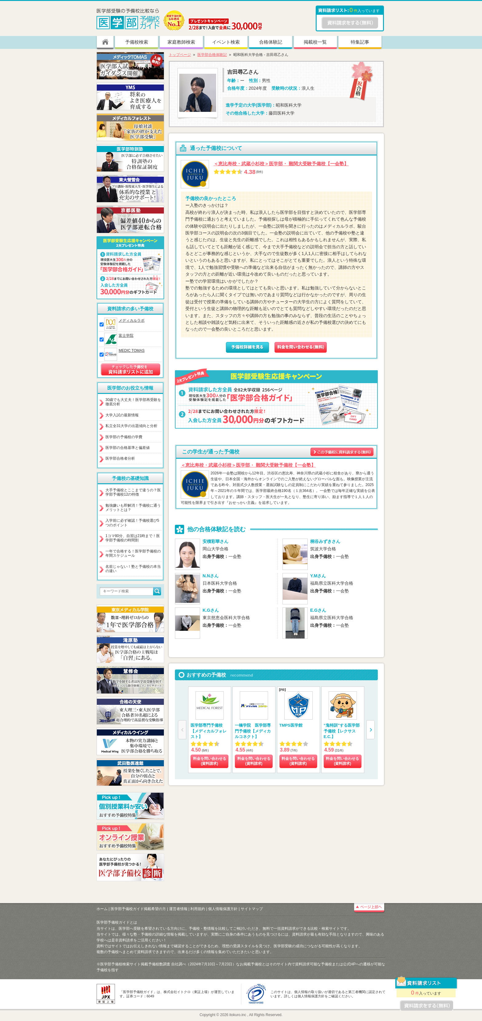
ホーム (102, 909)
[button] (370, 729)
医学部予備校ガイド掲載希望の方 (138, 909)
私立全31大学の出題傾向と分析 (131, 426)
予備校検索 (136, 42)
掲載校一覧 (315, 42)
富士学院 (126, 335)
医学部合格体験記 (212, 55)
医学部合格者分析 (120, 458)
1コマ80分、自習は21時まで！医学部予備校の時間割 (132, 538)
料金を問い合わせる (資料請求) (209, 761)
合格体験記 (270, 42)
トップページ (180, 55)
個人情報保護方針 (223, 909)
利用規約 (197, 909)
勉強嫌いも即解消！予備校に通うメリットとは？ (133, 507)
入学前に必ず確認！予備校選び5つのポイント (132, 522)
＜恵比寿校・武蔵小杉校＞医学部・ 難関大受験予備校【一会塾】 (281, 163)
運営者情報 (178, 909)
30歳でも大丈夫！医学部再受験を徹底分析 (133, 402)
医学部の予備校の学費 (123, 437)
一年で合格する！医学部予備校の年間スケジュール (133, 553)
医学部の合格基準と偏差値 (127, 448)
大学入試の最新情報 (122, 415)
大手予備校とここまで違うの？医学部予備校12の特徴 (133, 492)
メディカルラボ (131, 320)
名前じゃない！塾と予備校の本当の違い (133, 568)
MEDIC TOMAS (131, 350)
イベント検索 (226, 42)
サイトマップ (252, 909)
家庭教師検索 (181, 42)
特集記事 (360, 42)
